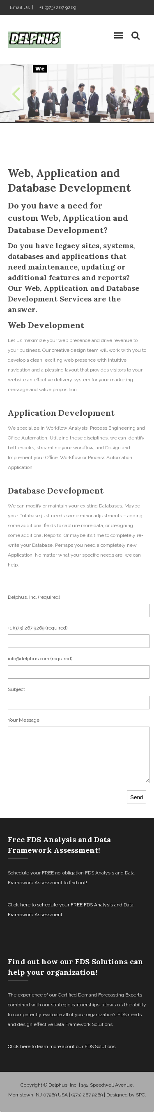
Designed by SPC (125, 1095)
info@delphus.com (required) (40, 658)
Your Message (23, 720)
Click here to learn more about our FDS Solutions (61, 1046)
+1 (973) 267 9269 (57, 7)
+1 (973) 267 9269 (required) (37, 628)
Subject (16, 689)
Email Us (20, 7)
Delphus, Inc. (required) (34, 597)
